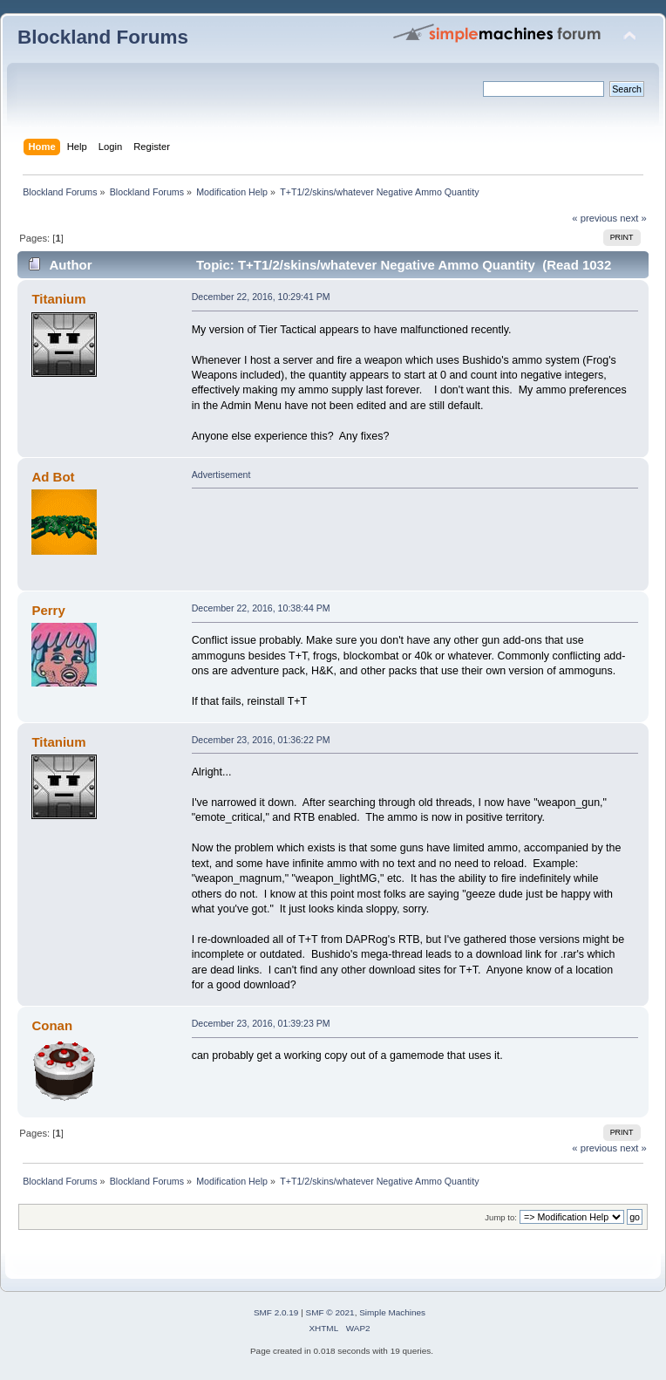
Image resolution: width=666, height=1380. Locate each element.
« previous (594, 218)
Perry (48, 610)
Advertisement (221, 474)
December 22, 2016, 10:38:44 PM (261, 608)
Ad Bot (52, 476)
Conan (51, 1025)
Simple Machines (392, 1312)
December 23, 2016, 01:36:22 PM (261, 739)
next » (633, 218)
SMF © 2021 (330, 1312)
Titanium (58, 298)
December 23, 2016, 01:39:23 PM (261, 1023)
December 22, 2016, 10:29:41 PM (261, 296)
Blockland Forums (102, 37)
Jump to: (501, 1217)
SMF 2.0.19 (276, 1312)
